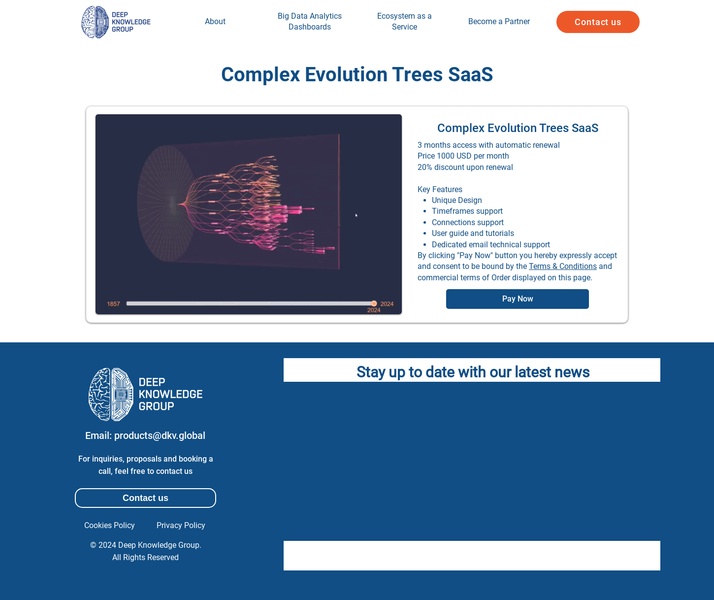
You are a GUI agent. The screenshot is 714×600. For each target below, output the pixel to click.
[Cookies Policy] (109, 525)
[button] (598, 22)
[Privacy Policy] (181, 525)
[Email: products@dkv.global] (145, 435)
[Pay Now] (517, 299)
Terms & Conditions (563, 266)
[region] (215, 22)
